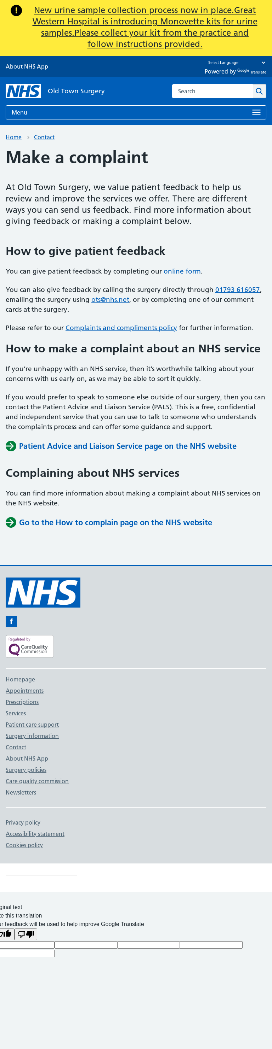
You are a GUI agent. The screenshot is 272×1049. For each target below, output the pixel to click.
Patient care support (32, 724)
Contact (44, 137)
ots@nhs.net (110, 299)
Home (14, 137)
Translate (251, 72)
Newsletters (21, 792)
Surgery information (32, 735)
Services (16, 713)
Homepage (20, 679)
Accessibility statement (35, 833)
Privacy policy (23, 822)
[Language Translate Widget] (235, 62)
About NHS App (27, 66)
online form (182, 271)
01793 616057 (237, 290)
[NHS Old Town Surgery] (55, 91)
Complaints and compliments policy (121, 328)
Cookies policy (24, 845)
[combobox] (212, 91)
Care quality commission (37, 781)
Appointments (25, 690)
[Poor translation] (26, 934)
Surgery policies (26, 769)
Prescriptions (22, 701)
